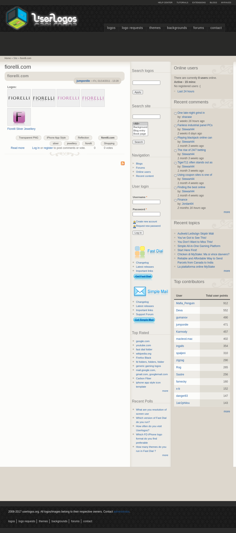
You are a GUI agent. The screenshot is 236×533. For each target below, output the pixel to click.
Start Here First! (187, 250)
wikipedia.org (143, 353)
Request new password (148, 226)
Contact (216, 28)
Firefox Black (143, 357)
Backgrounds (177, 28)
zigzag (180, 360)
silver (55, 143)
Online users (143, 171)
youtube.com (143, 345)
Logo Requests (132, 28)
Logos (111, 28)
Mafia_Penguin (185, 303)
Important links (144, 270)
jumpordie (83, 80)
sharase (187, 117)
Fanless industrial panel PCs (195, 125)
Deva (179, 310)
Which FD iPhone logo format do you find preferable (149, 438)
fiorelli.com (25, 58)
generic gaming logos (148, 366)
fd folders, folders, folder (150, 361)
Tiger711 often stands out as (195, 162)
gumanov (181, 317)
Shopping (109, 143)
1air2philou (183, 403)
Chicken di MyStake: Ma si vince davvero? (203, 254)
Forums (198, 28)
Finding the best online (191, 187)
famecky (181, 381)
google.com (143, 341)
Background (140, 127)
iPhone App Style (56, 137)
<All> (140, 124)
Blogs (213, 2)
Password (140, 209)
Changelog (142, 262)
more (165, 390)
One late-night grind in (191, 112)
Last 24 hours (186, 91)
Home (8, 58)
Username (140, 197)
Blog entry (140, 131)
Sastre (180, 374)
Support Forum (145, 314)
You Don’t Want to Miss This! (195, 242)
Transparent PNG (28, 137)
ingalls (180, 346)
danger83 (182, 395)
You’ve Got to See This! (192, 237)
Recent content (145, 176)
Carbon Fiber (143, 378)
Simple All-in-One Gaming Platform (199, 246)
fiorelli (88, 143)
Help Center (165, 2)
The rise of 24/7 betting (192, 150)
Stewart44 (188, 129)
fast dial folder (144, 349)
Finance (182, 199)
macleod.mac (184, 338)
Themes (155, 28)
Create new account (146, 221)
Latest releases (145, 266)
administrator (122, 511)
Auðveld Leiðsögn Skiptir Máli (196, 233)
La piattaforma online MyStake (196, 266)
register (48, 148)
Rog (178, 367)
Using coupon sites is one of (195, 174)
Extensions (199, 2)
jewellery (72, 143)
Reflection (83, 137)
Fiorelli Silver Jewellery (21, 128)
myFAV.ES (226, 2)
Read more (17, 148)
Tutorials (182, 2)
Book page (140, 134)
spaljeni (181, 353)
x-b (178, 388)
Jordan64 (187, 203)
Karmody (181, 331)
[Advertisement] (118, 43)
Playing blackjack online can (195, 137)
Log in (36, 148)
